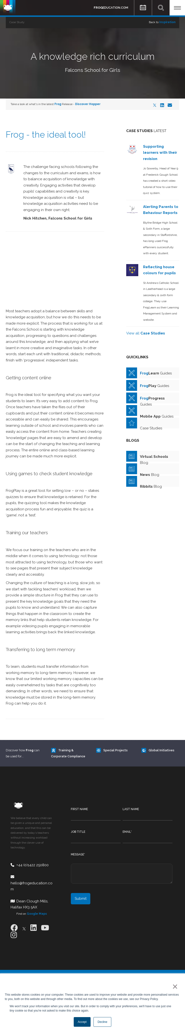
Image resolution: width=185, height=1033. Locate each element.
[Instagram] (14, 935)
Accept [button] (82, 1022)
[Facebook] (14, 928)
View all (145, 333)
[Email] (170, 105)
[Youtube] (45, 928)
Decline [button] (102, 1022)
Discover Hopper (87, 104)
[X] (155, 105)
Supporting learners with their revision (160, 152)
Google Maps (37, 913)
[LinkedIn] (162, 105)
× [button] (174, 986)
